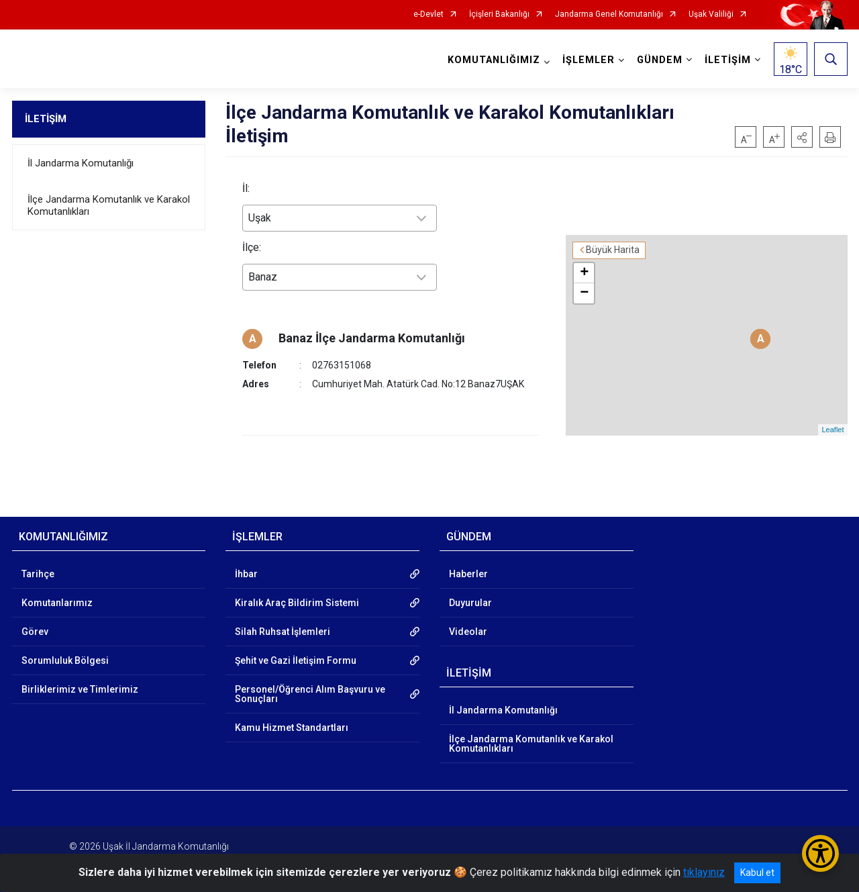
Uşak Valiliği (711, 14)
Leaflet (832, 419)
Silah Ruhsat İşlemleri (282, 620)
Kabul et (757, 872)
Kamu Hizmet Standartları (291, 716)
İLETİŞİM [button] (728, 60)
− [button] (623, 282)
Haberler (468, 563)
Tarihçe (37, 563)
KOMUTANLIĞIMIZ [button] (494, 60)
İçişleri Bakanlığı (499, 14)
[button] (802, 137)
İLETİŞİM (45, 119)
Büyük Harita (653, 239)
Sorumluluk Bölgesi (65, 649)
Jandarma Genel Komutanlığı (609, 14)
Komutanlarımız (57, 592)
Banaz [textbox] (262, 276)
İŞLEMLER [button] (588, 60)
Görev (34, 620)
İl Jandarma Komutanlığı (81, 163)
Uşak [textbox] (259, 217)
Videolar (468, 620)
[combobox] (339, 218)
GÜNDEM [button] (660, 60)
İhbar (246, 563)
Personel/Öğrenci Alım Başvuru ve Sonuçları (310, 683)
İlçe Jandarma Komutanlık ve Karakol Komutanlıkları (109, 205)
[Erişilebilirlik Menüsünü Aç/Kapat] (820, 853)
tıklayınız (704, 872)
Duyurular (470, 592)
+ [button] (623, 262)
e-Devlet (428, 14)
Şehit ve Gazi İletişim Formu (295, 649)
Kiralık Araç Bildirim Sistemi (297, 592)
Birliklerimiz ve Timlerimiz (79, 678)
